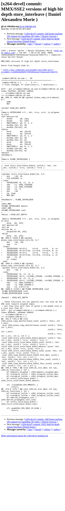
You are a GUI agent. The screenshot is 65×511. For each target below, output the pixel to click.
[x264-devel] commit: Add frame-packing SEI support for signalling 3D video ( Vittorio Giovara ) (34, 34)
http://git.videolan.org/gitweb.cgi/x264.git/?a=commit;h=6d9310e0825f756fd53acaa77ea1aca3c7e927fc (29, 75)
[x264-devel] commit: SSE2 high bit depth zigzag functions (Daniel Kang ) (33, 40)
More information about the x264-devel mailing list (24, 508)
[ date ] (30, 44)
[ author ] (56, 44)
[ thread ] (38, 44)
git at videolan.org (27, 26)
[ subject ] (47, 44)
